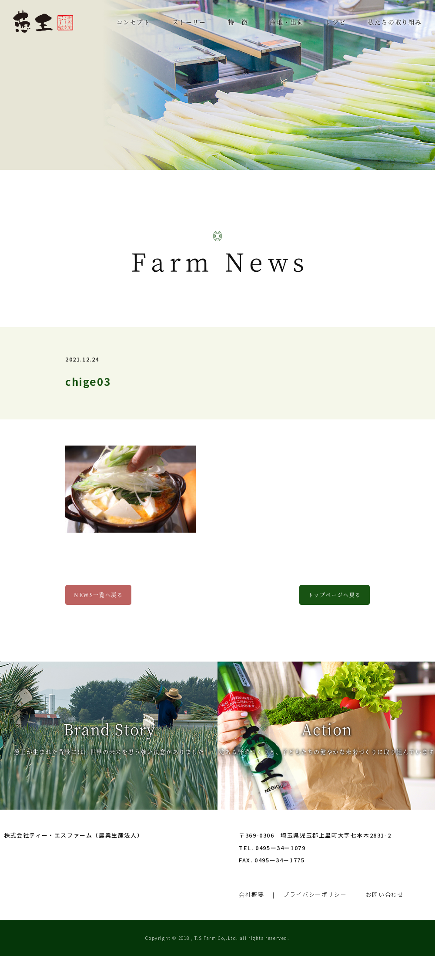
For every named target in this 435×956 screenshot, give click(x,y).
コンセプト (134, 21)
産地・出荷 (287, 21)
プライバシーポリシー (315, 894)
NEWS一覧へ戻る (98, 594)
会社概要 (251, 894)
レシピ (335, 21)
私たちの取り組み (395, 21)
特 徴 (238, 21)
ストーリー (189, 21)
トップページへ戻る (334, 594)
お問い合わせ (385, 894)
